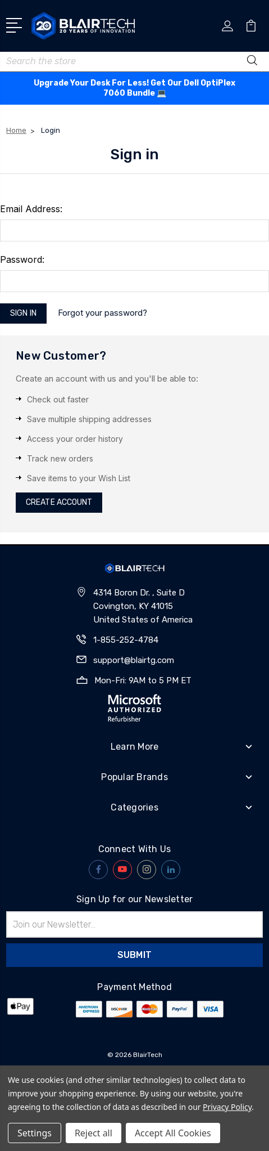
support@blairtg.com (133, 660)
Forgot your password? (102, 312)
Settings (34, 1133)
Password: (22, 259)
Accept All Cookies (173, 1133)
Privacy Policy (227, 1106)
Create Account (59, 502)
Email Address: (31, 208)
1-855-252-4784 (125, 640)
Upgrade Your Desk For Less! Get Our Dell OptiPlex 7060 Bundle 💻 (134, 88)
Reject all (93, 1133)
